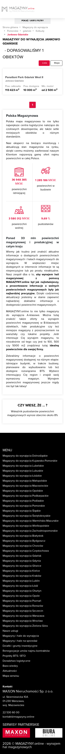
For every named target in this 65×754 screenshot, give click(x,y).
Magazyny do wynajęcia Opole (21, 596)
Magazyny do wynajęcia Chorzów (23, 546)
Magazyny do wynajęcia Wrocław (23, 621)
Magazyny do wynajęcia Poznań (22, 601)
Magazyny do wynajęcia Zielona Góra (25, 626)
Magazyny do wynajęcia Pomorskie (24, 505)
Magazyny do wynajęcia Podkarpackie (26, 495)
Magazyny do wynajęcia (35, 27)
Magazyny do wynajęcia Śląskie (22, 510)
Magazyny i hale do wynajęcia (21, 636)
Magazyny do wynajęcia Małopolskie (25, 480)
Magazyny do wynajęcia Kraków (22, 576)
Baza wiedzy (10, 666)
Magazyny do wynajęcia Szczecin (23, 611)
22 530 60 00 (11, 712)
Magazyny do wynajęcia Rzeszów (23, 606)
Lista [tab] (44, 63)
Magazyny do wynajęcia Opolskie (23, 490)
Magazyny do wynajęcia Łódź (20, 586)
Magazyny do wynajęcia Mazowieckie (25, 485)
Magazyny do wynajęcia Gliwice (22, 566)
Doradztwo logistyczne (16, 661)
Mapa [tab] (56, 63)
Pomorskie (12, 30)
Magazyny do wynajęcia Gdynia (22, 561)
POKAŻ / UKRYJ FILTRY (32, 20)
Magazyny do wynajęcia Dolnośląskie (25, 455)
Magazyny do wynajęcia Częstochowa (26, 551)
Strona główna (10, 27)
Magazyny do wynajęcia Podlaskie (23, 500)
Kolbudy (40, 30)
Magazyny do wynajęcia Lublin (21, 581)
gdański (27, 30)
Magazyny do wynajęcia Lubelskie (23, 465)
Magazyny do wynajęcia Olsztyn (22, 591)
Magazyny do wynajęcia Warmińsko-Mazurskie (31, 521)
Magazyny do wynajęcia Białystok (23, 536)
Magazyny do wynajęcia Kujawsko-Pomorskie (30, 460)
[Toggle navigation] (62, 10)
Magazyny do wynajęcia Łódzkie (22, 475)
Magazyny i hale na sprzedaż (20, 641)
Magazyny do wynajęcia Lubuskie (23, 470)
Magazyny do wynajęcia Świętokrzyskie (26, 516)
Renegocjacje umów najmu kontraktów (26, 651)
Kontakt (7, 686)
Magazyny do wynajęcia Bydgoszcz (24, 541)
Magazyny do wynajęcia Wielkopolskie (26, 526)
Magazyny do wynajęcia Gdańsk (22, 556)
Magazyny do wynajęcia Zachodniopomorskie (30, 531)
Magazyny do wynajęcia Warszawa (23, 616)
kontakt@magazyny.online (18, 716)
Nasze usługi (10, 631)
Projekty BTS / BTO (14, 656)
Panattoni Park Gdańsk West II (24, 77)
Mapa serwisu (11, 676)
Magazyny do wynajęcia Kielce (21, 571)
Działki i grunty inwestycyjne (20, 646)
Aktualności (10, 671)
